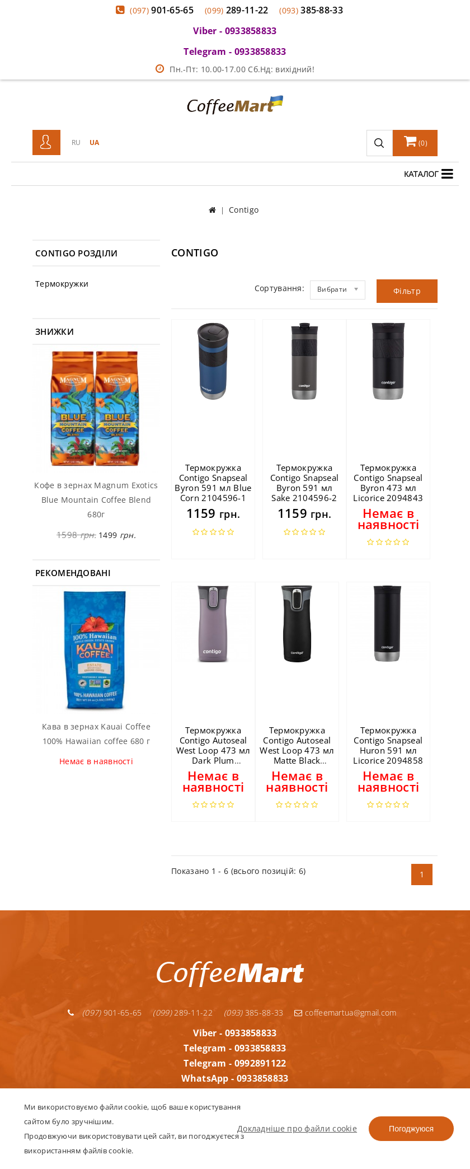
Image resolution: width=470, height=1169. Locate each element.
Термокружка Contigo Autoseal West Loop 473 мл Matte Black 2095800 (297, 750)
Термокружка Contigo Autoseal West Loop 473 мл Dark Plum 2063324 (213, 750)
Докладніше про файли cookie (297, 1128)
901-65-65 (162, 10)
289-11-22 (237, 10)
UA (95, 142)
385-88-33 (311, 10)
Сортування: (279, 288)
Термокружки (61, 283)
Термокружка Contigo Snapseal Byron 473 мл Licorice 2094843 (388, 482)
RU (76, 142)
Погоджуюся (411, 1128)
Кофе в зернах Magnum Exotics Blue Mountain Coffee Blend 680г (96, 500)
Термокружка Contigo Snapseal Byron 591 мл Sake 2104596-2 (304, 482)
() (415, 141)
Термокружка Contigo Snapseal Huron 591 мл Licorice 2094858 (388, 745)
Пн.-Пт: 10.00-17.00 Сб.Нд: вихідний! (235, 69)
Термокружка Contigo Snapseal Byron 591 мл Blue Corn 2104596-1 (213, 482)
